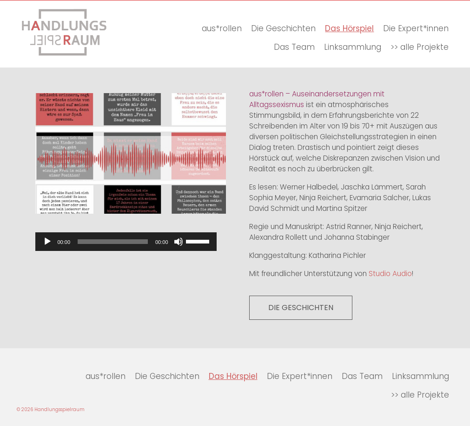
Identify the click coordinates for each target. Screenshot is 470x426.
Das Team (294, 47)
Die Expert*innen (416, 28)
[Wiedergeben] (47, 241)
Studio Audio (390, 273)
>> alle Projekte (420, 47)
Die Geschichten (283, 28)
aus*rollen (222, 28)
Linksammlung (352, 47)
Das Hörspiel (349, 28)
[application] (126, 241)
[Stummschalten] (178, 241)
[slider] (113, 241)
